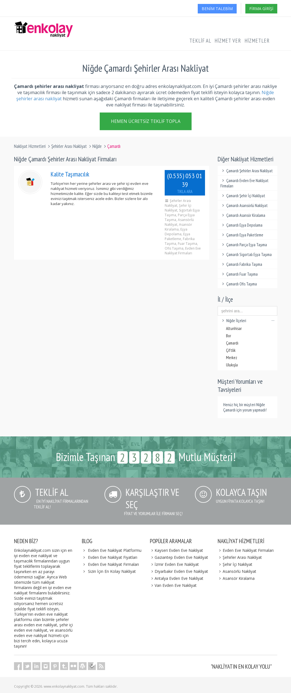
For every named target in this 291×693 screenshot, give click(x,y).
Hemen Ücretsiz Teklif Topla (145, 122)
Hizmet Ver (228, 40)
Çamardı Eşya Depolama (241, 225)
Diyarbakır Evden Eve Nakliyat (179, 571)
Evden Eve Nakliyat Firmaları (113, 564)
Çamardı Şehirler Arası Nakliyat (246, 170)
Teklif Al (200, 40)
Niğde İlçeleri (247, 320)
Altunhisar (234, 328)
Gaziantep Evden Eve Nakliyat (179, 557)
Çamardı (232, 343)
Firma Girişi (261, 8)
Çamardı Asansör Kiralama (242, 215)
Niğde (97, 146)
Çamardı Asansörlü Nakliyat (244, 205)
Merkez (231, 357)
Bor (228, 335)
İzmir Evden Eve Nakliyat (174, 564)
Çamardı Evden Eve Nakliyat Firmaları (244, 183)
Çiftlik (231, 350)
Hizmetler (257, 40)
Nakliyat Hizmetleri (30, 146)
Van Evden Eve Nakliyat (173, 585)
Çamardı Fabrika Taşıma (241, 264)
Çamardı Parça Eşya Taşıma (243, 244)
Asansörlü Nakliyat (237, 571)
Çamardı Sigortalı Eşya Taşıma (246, 254)
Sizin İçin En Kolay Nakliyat (112, 571)
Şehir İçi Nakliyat (235, 564)
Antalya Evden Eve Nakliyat (177, 578)
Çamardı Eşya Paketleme (241, 235)
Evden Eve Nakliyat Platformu (114, 550)
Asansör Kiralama (236, 578)
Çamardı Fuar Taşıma (239, 274)
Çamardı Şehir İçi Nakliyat (242, 195)
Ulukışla (232, 365)
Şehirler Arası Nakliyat (69, 146)
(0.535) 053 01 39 (185, 182)
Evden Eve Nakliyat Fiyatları (112, 557)
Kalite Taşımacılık (70, 174)
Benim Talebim (217, 8)
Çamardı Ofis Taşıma (238, 284)
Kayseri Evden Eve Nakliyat (176, 550)
